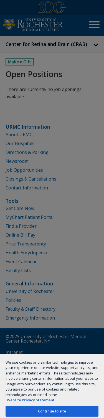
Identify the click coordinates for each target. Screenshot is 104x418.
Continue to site (52, 411)
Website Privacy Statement (30, 399)
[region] (52, 386)
